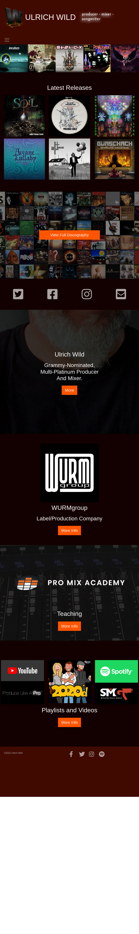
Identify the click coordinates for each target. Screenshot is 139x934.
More (69, 390)
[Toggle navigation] (7, 40)
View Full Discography (69, 235)
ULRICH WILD (40, 17)
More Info (69, 530)
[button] (10, 58)
